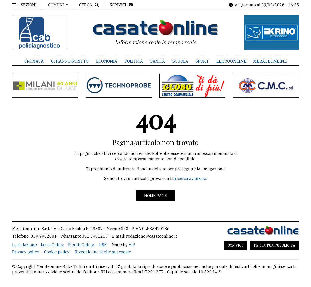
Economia (106, 61)
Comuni (56, 4)
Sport (202, 61)
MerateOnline (270, 61)
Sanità (157, 61)
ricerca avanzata (190, 178)
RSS (103, 244)
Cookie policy (57, 251)
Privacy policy (25, 251)
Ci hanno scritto (70, 61)
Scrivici (235, 245)
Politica (134, 61)
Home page (155, 195)
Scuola (180, 61)
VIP (132, 244)
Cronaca (34, 61)
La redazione (24, 244)
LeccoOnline (231, 61)
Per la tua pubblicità (274, 245)
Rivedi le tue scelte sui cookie (103, 251)
